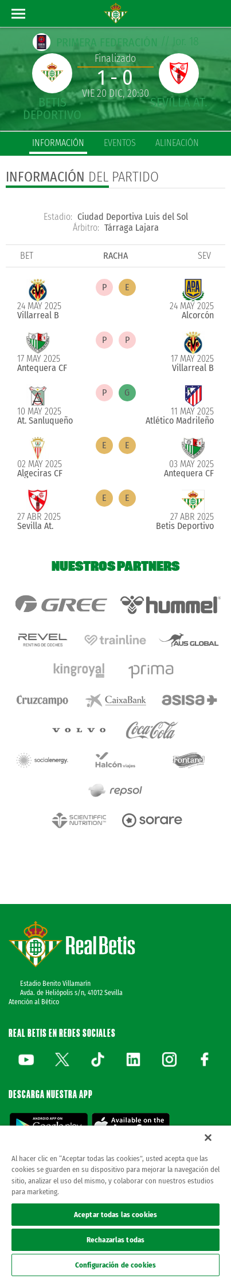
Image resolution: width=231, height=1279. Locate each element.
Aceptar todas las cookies (115, 1214)
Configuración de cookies (115, 1265)
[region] (115, 1202)
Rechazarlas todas (115, 1239)
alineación (177, 142)
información (58, 142)
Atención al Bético (34, 1002)
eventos (120, 142)
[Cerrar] (208, 1137)
